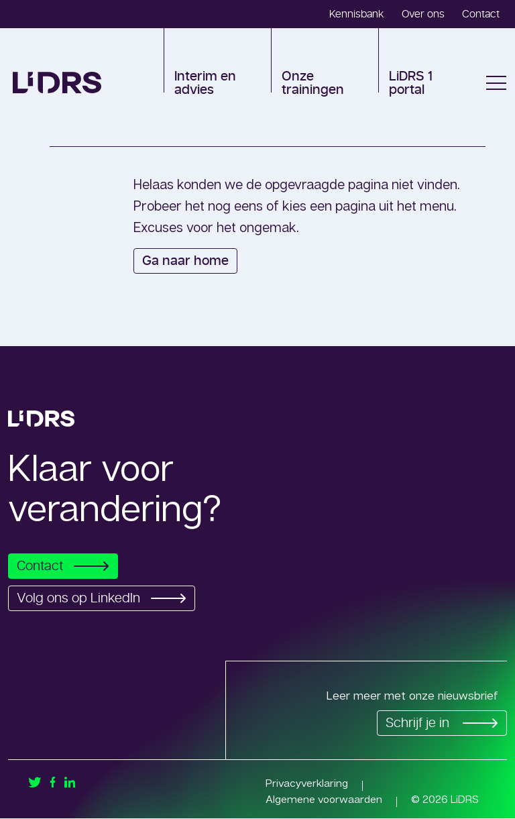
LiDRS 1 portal (411, 83)
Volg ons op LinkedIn (105, 598)
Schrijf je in (439, 723)
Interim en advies (205, 83)
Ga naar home (185, 261)
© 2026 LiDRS (447, 799)
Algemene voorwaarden (325, 799)
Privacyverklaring (307, 783)
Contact (481, 14)
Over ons (423, 14)
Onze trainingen (313, 83)
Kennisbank (356, 14)
